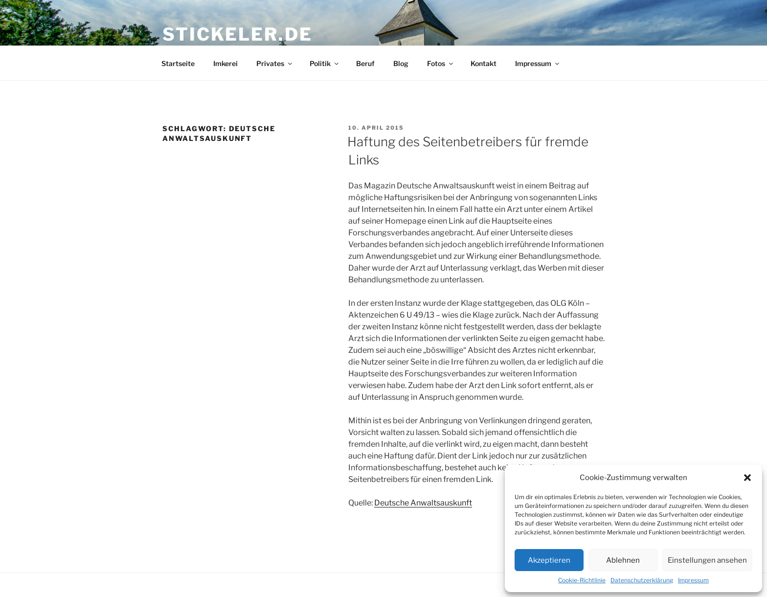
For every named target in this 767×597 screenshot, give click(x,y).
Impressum (693, 580)
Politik (325, 63)
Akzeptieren (549, 560)
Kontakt (483, 63)
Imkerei (225, 63)
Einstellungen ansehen (707, 560)
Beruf (365, 63)
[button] (747, 477)
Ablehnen (623, 560)
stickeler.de (237, 34)
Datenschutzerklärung (641, 580)
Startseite (178, 63)
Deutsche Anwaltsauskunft (423, 502)
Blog (400, 63)
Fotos (440, 63)
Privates (274, 63)
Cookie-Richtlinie (582, 580)
